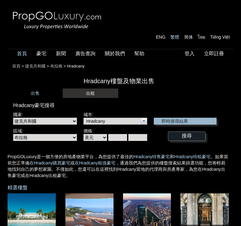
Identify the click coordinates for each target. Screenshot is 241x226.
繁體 (174, 37)
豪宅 (41, 53)
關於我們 (115, 53)
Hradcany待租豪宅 (192, 156)
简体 (188, 37)
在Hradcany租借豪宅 (95, 162)
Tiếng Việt (220, 37)
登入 (190, 53)
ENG (160, 37)
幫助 (139, 53)
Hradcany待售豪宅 (151, 156)
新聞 (61, 53)
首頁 (22, 53)
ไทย (201, 37)
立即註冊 (214, 53)
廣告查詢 (85, 53)
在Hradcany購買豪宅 (49, 162)
